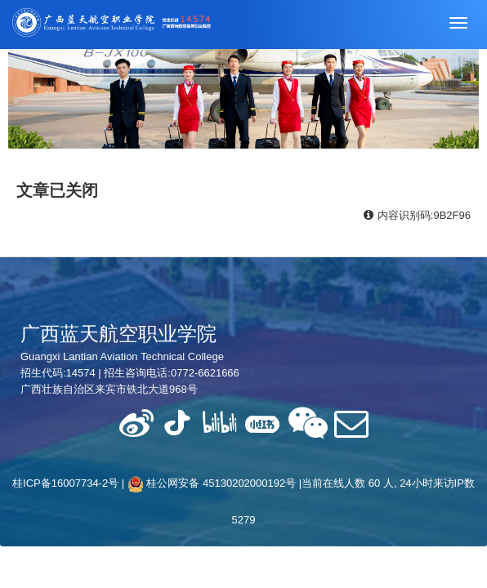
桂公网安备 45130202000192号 (211, 483)
